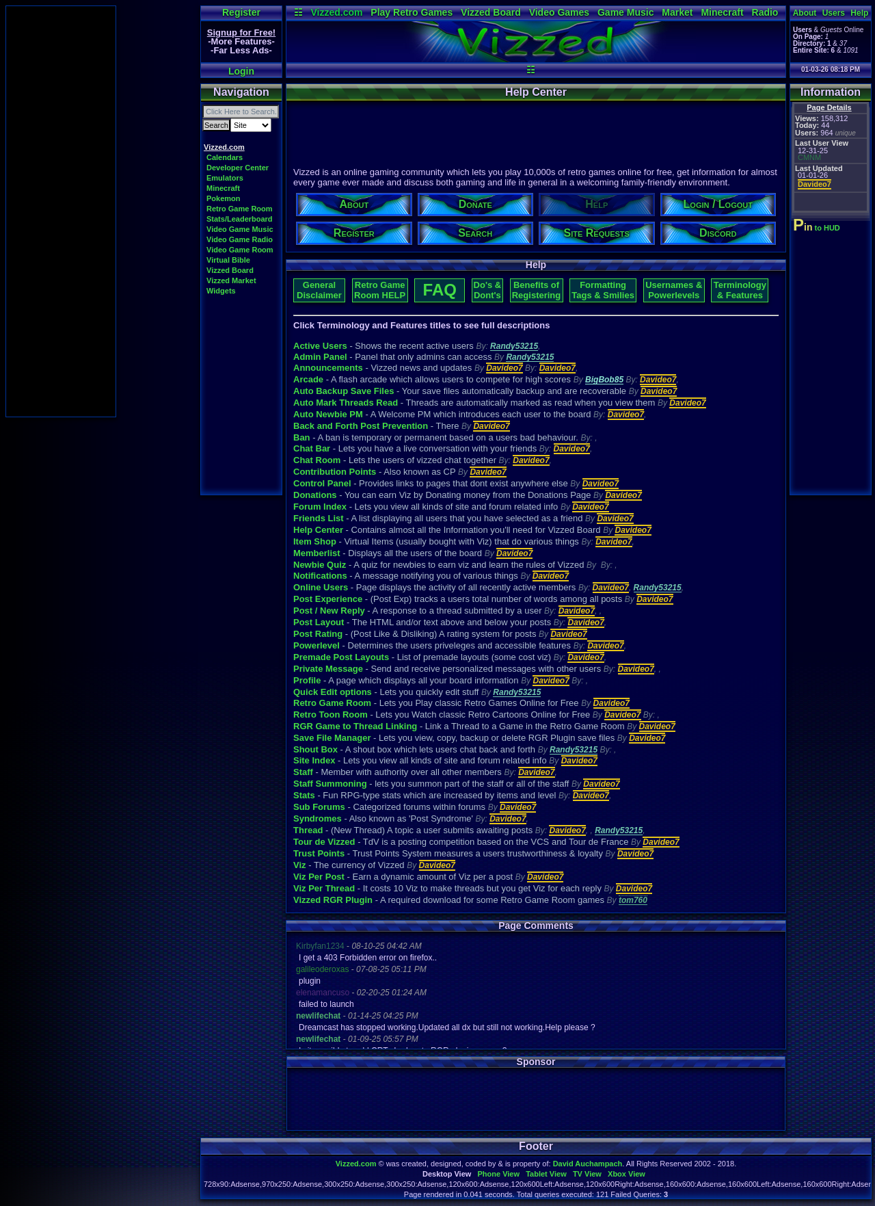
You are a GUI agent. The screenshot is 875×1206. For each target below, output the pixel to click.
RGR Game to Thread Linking (355, 726)
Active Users (320, 346)
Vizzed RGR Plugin (333, 900)
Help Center (318, 530)
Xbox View (626, 1174)
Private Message (328, 669)
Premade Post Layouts (341, 657)
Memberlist (316, 553)
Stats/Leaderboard (239, 219)
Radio (765, 12)
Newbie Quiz (319, 565)
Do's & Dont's (488, 290)
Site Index (314, 760)
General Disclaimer (319, 290)
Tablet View (546, 1174)
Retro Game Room (239, 209)
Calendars (224, 157)
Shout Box (315, 749)
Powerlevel (316, 645)
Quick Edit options (332, 692)
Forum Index (320, 506)
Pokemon (223, 198)
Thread (308, 830)
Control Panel (322, 483)
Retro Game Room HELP (379, 290)
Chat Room (316, 460)
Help (859, 13)
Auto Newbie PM (328, 414)
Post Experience (327, 599)
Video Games (559, 12)
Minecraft (722, 12)
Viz (299, 865)
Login (241, 71)
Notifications (320, 576)
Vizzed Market (231, 280)
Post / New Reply (329, 610)
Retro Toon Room (330, 714)
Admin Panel (320, 357)
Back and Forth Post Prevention (360, 426)
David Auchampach (588, 1163)
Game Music (625, 12)
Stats (304, 795)
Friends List (318, 518)
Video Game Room (239, 250)
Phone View (498, 1174)
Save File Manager (332, 738)
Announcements (328, 368)
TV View (587, 1174)
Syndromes (317, 818)
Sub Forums (319, 807)
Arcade (308, 379)
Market (677, 12)
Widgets (221, 291)
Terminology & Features (740, 290)
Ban (301, 437)
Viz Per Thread (324, 888)
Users (833, 13)
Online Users (320, 587)
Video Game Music (239, 229)
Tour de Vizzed (324, 842)
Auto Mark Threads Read (345, 402)
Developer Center (237, 167)
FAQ (440, 289)
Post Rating (317, 634)
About (805, 13)
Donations (315, 495)
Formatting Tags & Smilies (602, 290)
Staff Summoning (330, 783)
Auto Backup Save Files (343, 391)
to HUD (818, 228)
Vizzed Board (491, 12)
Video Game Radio (239, 239)
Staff (303, 772)
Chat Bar (311, 448)
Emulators (224, 178)
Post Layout (318, 622)
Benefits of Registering (536, 290)
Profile (307, 680)
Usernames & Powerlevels (673, 290)
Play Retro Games (412, 12)
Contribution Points (334, 472)
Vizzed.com (336, 12)
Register (241, 12)
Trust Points (319, 853)
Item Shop (314, 541)
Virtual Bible (228, 260)
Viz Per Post (319, 876)
